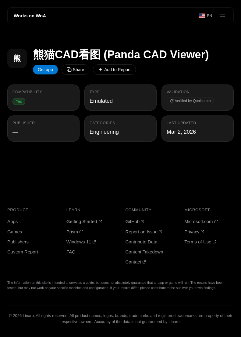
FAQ (71, 251)
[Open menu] (222, 16)
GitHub (135, 221)
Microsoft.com (201, 221)
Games (14, 231)
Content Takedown (144, 251)
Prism (74, 231)
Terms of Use (200, 241)
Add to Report (114, 69)
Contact (136, 261)
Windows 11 (81, 241)
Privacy (194, 231)
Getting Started (84, 221)
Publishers (18, 241)
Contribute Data (142, 241)
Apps (12, 221)
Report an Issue (144, 231)
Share (75, 69)
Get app (45, 69)
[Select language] (205, 16)
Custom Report (22, 251)
